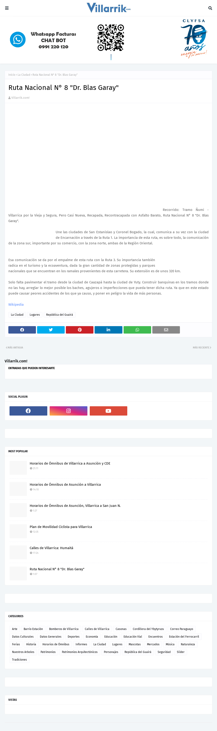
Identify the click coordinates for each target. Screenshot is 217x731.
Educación (110, 636)
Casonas (121, 629)
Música (170, 644)
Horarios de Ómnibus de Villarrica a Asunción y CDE (70, 463)
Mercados (153, 644)
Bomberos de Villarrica (64, 629)
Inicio (11, 74)
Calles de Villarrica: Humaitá (51, 548)
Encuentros (155, 636)
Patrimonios (48, 652)
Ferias (16, 644)
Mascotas (135, 644)
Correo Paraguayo (181, 629)
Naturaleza (188, 644)
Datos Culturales (23, 636)
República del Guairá (59, 314)
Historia (31, 644)
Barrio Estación (33, 629)
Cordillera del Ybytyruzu (148, 629)
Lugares (35, 314)
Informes (81, 644)
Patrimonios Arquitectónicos (80, 652)
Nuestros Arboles (23, 652)
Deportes (74, 636)
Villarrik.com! (20, 97)
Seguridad (164, 652)
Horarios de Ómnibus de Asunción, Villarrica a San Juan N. (75, 506)
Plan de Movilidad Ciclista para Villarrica (61, 527)
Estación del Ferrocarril (184, 636)
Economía (92, 636)
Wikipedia (16, 304)
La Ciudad (24, 74)
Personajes (111, 652)
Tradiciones (19, 659)
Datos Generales (50, 636)
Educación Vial (133, 636)
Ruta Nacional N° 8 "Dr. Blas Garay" (57, 569)
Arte (14, 629)
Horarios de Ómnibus (55, 644)
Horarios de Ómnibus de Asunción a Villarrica (65, 484)
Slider (181, 652)
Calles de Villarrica (97, 629)
